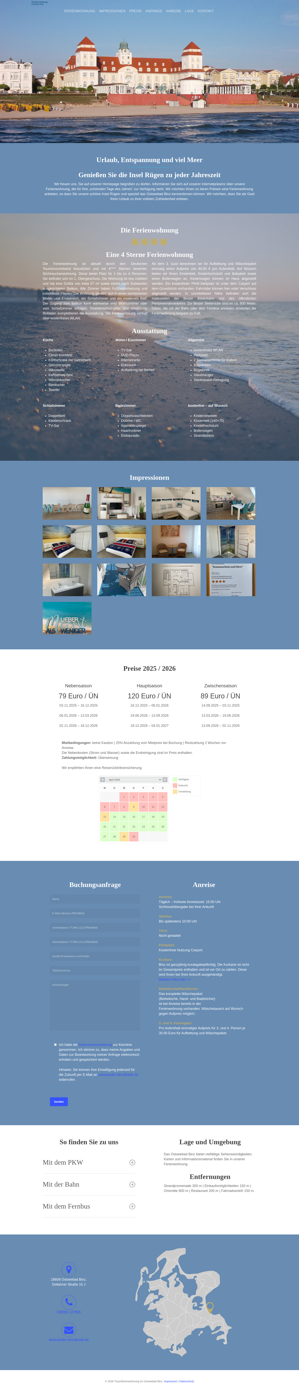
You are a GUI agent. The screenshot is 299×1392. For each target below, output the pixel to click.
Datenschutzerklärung (95, 1045)
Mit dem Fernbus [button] (89, 1206)
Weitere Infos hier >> (175, 979)
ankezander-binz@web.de (118, 1075)
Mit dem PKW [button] (89, 1162)
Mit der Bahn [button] (89, 1184)
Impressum (170, 1381)
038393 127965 (69, 1312)
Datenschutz (186, 1381)
